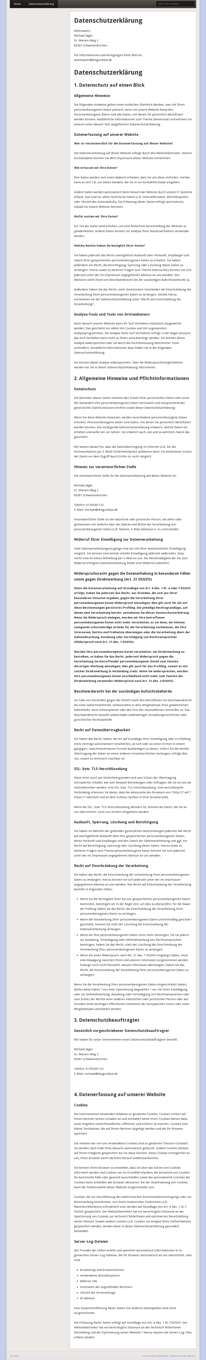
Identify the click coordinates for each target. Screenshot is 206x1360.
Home (17, 3)
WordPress (189, 1355)
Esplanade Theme (167, 1355)
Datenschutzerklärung (41, 3)
